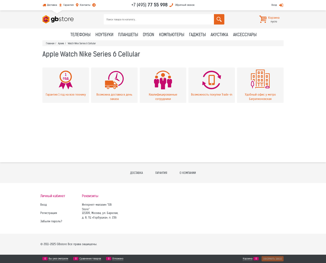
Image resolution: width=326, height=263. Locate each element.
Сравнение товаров (90, 258)
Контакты (85, 4)
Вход (274, 4)
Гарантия (68, 4)
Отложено (117, 258)
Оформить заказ (272, 258)
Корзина (247, 258)
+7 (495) (149, 5)
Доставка (52, 4)
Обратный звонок (185, 4)
